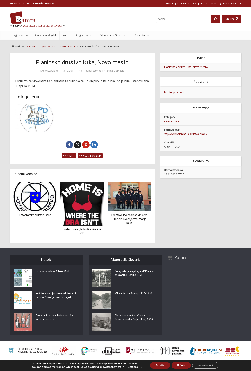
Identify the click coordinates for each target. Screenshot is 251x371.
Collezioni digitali (46, 35)
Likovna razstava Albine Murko (53, 271)
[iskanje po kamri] (183, 19)
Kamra (181, 257)
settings (133, 367)
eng (202, 3)
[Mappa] (231, 19)
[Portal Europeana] (88, 351)
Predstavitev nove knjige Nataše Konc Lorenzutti (54, 317)
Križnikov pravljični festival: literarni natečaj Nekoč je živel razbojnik (56, 295)
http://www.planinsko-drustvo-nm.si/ (185, 134)
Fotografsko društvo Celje (35, 215)
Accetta (160, 365)
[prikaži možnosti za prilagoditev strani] (178, 3)
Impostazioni (205, 365)
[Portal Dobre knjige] (206, 351)
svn (195, 3)
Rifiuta (181, 365)
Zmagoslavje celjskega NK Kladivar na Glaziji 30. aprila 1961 (134, 273)
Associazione (172, 121)
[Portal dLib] (111, 351)
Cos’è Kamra (141, 35)
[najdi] (215, 19)
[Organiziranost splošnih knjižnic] (64, 351)
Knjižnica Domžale (113, 70)
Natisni (69, 155)
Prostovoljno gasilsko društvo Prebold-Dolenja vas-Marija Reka (129, 219)
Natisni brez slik (90, 155)
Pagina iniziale (21, 35)
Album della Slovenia (113, 35)
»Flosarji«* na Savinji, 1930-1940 (133, 293)
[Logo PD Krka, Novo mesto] (36, 118)
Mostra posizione (174, 92)
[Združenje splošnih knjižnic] (232, 351)
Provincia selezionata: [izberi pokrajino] (32, 3)
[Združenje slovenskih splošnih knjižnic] (140, 351)
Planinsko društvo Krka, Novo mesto (186, 67)
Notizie (66, 35)
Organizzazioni (85, 35)
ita (207, 3)
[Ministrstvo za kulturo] (28, 351)
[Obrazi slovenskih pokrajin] (172, 351)
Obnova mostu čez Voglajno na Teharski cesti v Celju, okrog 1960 (134, 317)
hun (213, 3)
